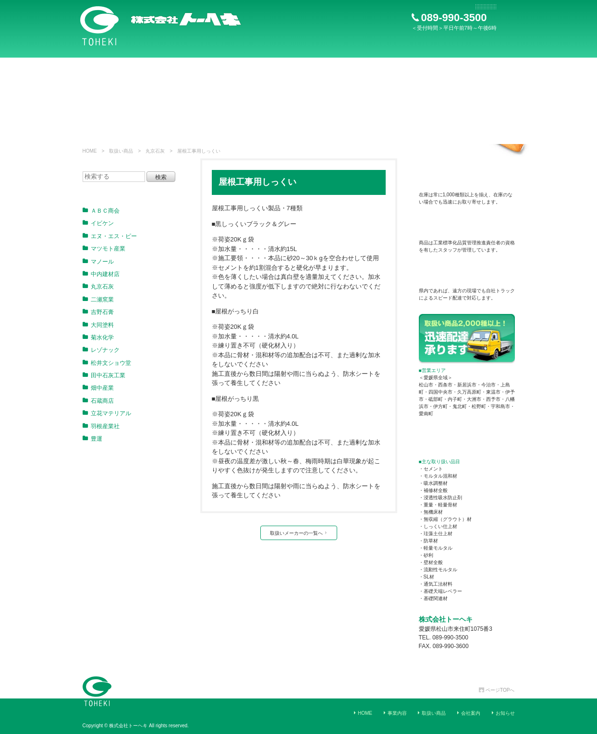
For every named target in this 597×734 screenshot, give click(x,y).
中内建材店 (101, 274)
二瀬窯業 (98, 299)
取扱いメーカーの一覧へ (299, 533)
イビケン (98, 223)
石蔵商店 (98, 400)
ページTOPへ (496, 690)
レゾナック (101, 350)
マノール (98, 261)
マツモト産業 (104, 248)
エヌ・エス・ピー (110, 236)
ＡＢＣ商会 (101, 210)
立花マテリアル (107, 413)
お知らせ (505, 713)
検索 (161, 177)
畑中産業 (98, 388)
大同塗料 (98, 325)
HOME (365, 713)
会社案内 (470, 713)
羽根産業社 (101, 426)
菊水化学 (98, 337)
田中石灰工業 (104, 375)
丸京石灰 (98, 286)
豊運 (92, 438)
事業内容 (397, 713)
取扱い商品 (434, 713)
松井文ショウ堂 (107, 363)
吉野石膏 (98, 312)
